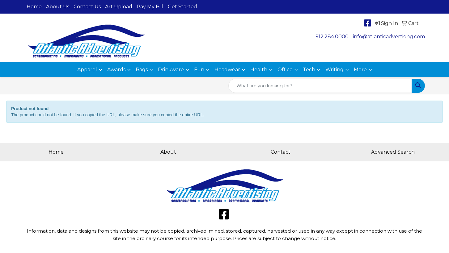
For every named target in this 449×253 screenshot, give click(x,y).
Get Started (182, 7)
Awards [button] (116, 70)
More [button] (360, 70)
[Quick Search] (320, 86)
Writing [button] (334, 70)
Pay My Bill (150, 7)
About (168, 152)
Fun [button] (199, 70)
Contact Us (87, 7)
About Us (57, 7)
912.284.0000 (332, 36)
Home (34, 7)
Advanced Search (393, 152)
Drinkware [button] (171, 70)
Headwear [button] (227, 70)
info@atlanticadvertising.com (389, 36)
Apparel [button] (87, 70)
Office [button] (285, 70)
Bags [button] (142, 70)
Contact (280, 152)
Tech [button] (309, 70)
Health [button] (258, 70)
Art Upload (118, 7)
